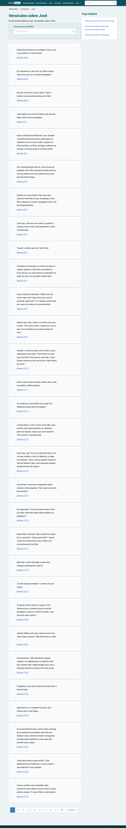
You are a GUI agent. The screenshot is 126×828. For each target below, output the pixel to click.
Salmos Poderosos (68, 3)
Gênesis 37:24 (22, 715)
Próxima (71, 810)
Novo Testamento (41, 3)
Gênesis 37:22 (22, 672)
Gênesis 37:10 (22, 368)
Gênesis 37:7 (22, 281)
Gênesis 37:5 (22, 234)
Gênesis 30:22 (22, 58)
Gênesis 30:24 (22, 100)
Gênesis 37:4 (22, 210)
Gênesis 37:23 (22, 694)
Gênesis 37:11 (22, 390)
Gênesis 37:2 (22, 153)
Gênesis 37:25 (22, 747)
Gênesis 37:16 (22, 520)
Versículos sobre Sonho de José (99, 21)
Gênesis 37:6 (22, 252)
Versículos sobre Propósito (97, 35)
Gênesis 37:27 (22, 796)
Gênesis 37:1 (22, 122)
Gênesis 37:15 (22, 496)
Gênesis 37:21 (22, 644)
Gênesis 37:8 (22, 309)
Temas (51, 3)
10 (62, 810)
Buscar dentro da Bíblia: (24, 27)
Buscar (114, 3)
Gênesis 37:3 (22, 181)
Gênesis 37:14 (22, 471)
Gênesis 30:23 (22, 79)
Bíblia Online (13, 9)
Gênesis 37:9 (22, 337)
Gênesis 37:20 (22, 619)
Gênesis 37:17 (22, 549)
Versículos (58, 3)
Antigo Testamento (28, 3)
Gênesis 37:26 (22, 772)
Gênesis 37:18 (22, 570)
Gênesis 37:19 (22, 591)
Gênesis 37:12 (22, 411)
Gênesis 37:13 (22, 439)
